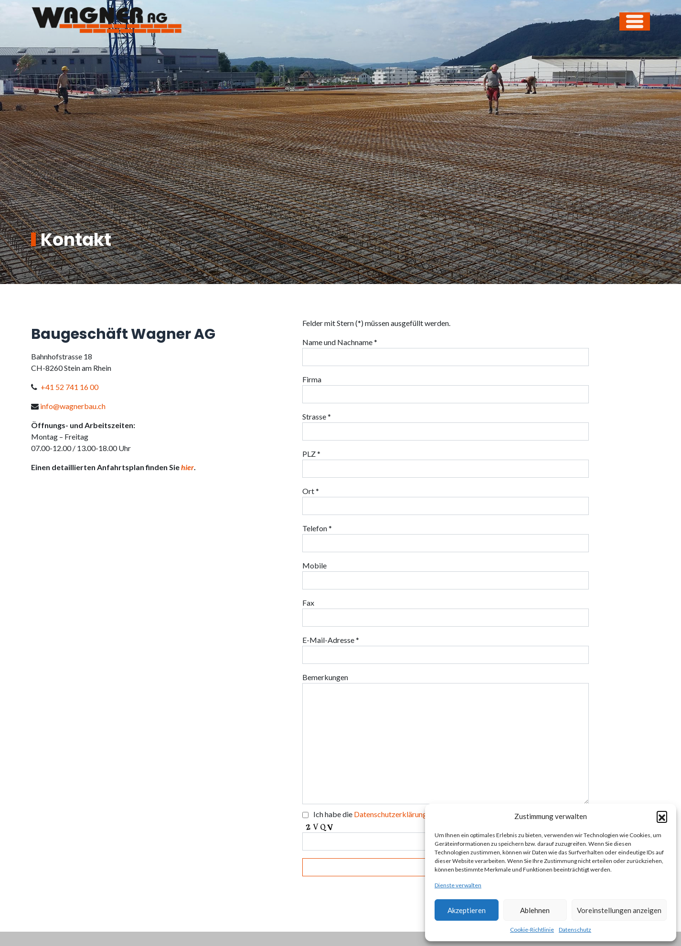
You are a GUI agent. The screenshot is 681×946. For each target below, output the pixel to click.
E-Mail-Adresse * (330, 639)
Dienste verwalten (458, 885)
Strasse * (316, 416)
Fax (308, 602)
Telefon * (317, 528)
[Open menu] (634, 21)
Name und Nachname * (339, 342)
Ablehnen (535, 910)
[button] (662, 816)
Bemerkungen (325, 677)
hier (187, 467)
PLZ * (311, 453)
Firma (311, 379)
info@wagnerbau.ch (73, 405)
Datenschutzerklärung (390, 814)
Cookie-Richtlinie (532, 929)
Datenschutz (575, 929)
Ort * (310, 490)
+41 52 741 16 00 (69, 386)
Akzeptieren (466, 910)
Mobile (314, 565)
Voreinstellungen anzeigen (619, 910)
